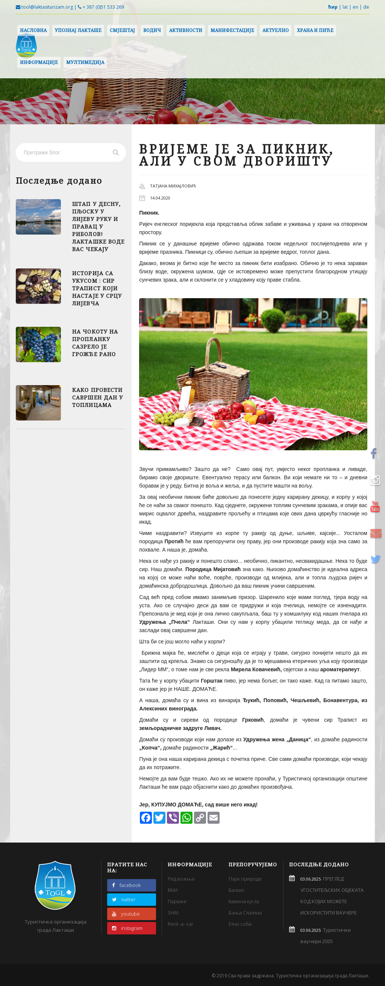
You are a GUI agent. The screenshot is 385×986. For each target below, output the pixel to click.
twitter (123, 899)
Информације (39, 62)
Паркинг (177, 901)
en (355, 7)
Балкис (237, 890)
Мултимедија (85, 62)
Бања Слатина (245, 912)
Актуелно (275, 30)
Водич (152, 30)
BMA (173, 890)
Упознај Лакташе (78, 30)
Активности (185, 30)
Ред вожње (181, 878)
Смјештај (122, 30)
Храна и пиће (315, 30)
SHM (173, 912)
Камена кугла (244, 901)
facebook (126, 885)
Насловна (33, 30)
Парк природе (245, 878)
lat (345, 7)
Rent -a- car (180, 923)
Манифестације (232, 30)
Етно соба (240, 923)
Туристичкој (297, 779)
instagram (127, 928)
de (366, 7)
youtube (126, 913)
